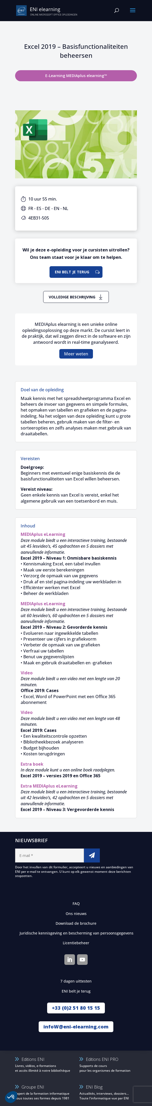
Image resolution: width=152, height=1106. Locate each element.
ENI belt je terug (72, 271)
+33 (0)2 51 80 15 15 (76, 1008)
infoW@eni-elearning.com (76, 1026)
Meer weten (76, 354)
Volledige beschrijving (72, 296)
